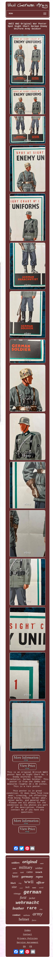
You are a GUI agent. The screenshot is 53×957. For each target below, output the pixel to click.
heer (15, 876)
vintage (17, 893)
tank (22, 872)
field (23, 897)
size (14, 887)
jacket (32, 898)
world (41, 888)
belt (27, 887)
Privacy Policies (27, 938)
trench (38, 872)
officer (40, 882)
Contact (27, 934)
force (34, 920)
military (25, 867)
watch (41, 863)
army (38, 913)
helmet (24, 919)
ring (20, 883)
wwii (28, 881)
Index (27, 930)
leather (18, 908)
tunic (34, 888)
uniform (26, 915)
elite (40, 909)
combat (16, 915)
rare (32, 908)
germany (27, 876)
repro (39, 876)
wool (21, 888)
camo (30, 871)
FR (30, 946)
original (29, 861)
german (32, 892)
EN (24, 946)
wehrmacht (27, 902)
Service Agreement (27, 942)
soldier (39, 868)
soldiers (15, 862)
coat (14, 868)
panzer (15, 873)
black (13, 883)
